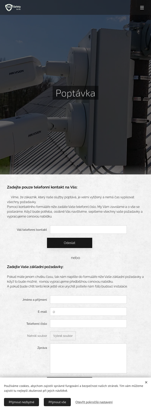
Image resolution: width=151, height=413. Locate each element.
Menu (142, 7)
